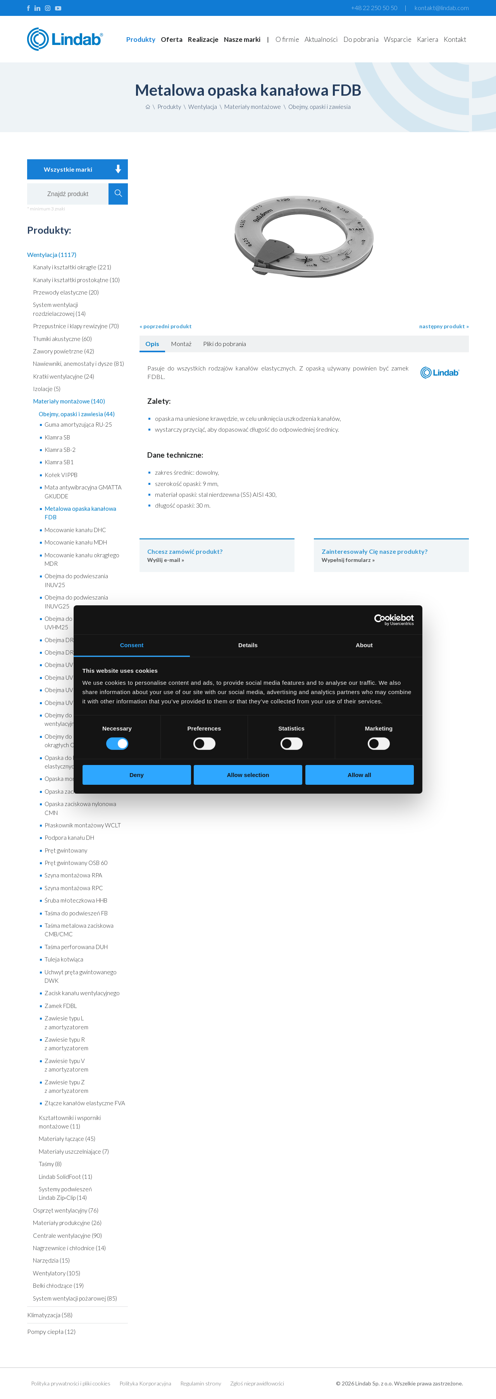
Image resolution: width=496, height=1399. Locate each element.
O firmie (287, 39)
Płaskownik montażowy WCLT (83, 825)
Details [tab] (248, 645)
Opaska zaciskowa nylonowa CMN (80, 808)
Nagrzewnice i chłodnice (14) (69, 1247)
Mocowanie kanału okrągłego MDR (82, 559)
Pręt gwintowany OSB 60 (76, 862)
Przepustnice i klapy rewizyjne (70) (76, 325)
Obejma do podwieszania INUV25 (76, 580)
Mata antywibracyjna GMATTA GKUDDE (83, 491)
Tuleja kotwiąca (64, 959)
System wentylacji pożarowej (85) (75, 1298)
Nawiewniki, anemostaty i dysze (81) (78, 363)
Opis (152, 343)
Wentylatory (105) (56, 1273)
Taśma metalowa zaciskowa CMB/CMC (79, 929)
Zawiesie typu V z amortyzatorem (66, 1065)
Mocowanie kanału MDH (76, 542)
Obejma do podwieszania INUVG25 (76, 601)
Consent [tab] (132, 645)
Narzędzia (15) (51, 1260)
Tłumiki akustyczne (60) (62, 338)
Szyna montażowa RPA (73, 875)
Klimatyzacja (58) (49, 1314)
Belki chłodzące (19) (58, 1285)
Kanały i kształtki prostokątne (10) (76, 279)
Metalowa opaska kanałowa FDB (80, 512)
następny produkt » (444, 326)
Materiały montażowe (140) (69, 401)
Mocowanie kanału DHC (75, 529)
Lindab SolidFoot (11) (65, 1176)
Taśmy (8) (50, 1163)
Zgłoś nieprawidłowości (257, 1383)
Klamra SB (57, 437)
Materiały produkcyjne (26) (67, 1222)
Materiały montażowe (252, 106)
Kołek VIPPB (61, 474)
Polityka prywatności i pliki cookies (70, 1383)
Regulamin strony (200, 1383)
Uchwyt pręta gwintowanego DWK (81, 976)
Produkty (140, 39)
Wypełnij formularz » (391, 555)
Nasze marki (242, 39)
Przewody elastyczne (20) (66, 292)
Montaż (181, 343)
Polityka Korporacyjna (145, 1383)
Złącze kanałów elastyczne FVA (85, 1102)
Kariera (427, 39)
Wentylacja (202, 106)
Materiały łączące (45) (67, 1138)
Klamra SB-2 (60, 449)
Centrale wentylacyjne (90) (67, 1235)
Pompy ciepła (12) (51, 1331)
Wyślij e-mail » (217, 555)
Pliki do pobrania (224, 343)
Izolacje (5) (46, 388)
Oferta (172, 39)
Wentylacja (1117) (51, 254)
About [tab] (364, 645)
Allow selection (248, 775)
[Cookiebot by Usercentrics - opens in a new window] (380, 619)
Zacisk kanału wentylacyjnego (82, 992)
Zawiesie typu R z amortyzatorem (66, 1043)
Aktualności (321, 39)
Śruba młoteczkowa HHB (76, 900)
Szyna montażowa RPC (74, 887)
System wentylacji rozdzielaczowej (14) (59, 309)
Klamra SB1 (59, 461)
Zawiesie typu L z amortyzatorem (66, 1022)
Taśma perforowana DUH (76, 946)
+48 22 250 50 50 (374, 7)
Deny (136, 775)
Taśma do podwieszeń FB (76, 913)
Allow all (359, 775)
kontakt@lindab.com (442, 7)
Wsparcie (398, 39)
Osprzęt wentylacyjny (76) (65, 1210)
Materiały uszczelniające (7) (74, 1151)
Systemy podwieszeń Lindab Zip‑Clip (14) (65, 1193)
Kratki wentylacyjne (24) (63, 376)
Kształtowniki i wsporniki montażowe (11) (70, 1122)
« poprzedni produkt (166, 326)
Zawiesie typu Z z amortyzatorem (66, 1086)
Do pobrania (361, 39)
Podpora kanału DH (69, 837)
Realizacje (203, 39)
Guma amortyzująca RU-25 (78, 424)
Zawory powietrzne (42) (63, 351)
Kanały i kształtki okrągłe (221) (72, 267)
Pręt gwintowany (66, 850)
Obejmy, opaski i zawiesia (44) (77, 413)
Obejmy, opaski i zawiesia (319, 106)
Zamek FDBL (61, 1005)
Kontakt (455, 39)
